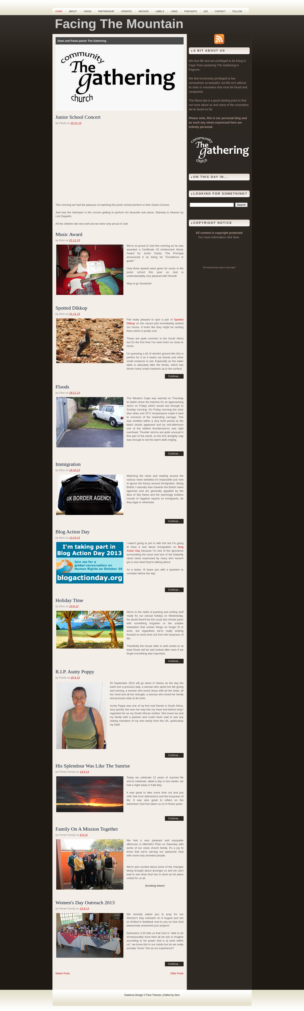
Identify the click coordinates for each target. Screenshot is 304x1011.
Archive (143, 11)
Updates (126, 11)
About (73, 11)
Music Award (69, 234)
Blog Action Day (73, 531)
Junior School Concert (78, 117)
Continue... (174, 376)
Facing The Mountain (119, 24)
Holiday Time (70, 600)
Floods (62, 386)
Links (174, 11)
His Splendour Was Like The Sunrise (93, 765)
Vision (87, 11)
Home (58, 11)
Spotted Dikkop (71, 308)
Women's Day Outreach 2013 (85, 902)
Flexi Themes (153, 995)
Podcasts (190, 11)
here (236, 237)
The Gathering (226, 65)
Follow (237, 11)
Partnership (106, 11)
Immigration (68, 464)
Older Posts (177, 973)
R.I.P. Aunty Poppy (75, 671)
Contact (220, 11)
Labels (159, 11)
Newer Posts (63, 973)
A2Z (206, 11)
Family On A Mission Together (87, 829)
